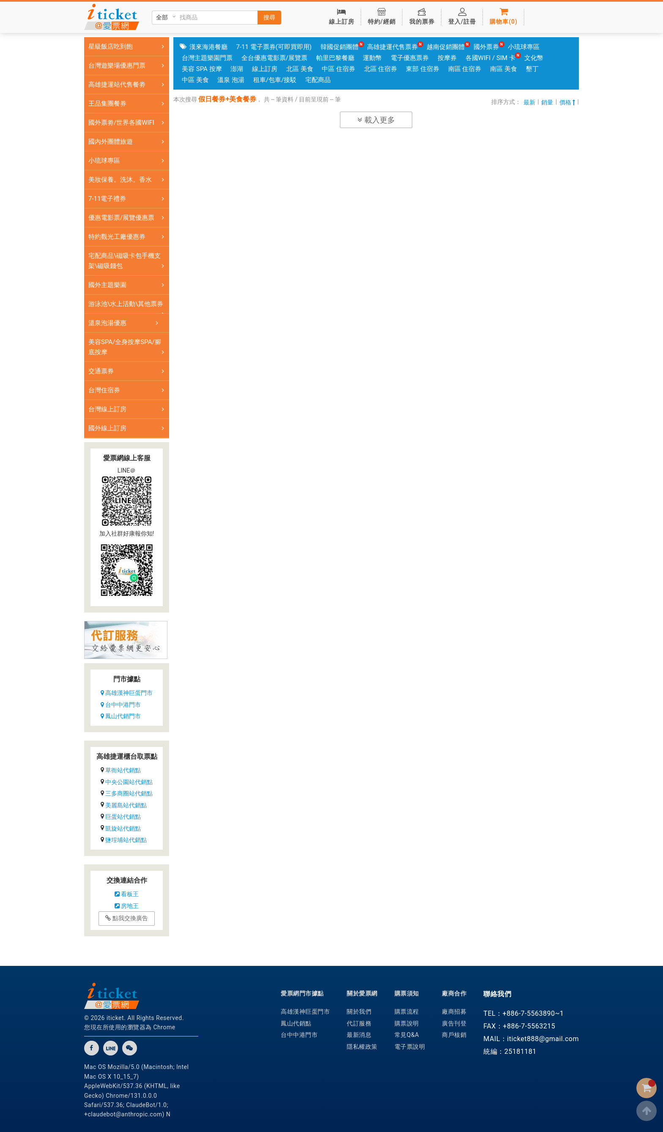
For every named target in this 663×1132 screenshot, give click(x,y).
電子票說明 (410, 1046)
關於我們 (359, 1011)
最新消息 (359, 1034)
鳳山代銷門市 (121, 716)
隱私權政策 (362, 1046)
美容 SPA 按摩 (202, 69)
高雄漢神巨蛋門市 (127, 692)
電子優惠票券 (410, 58)
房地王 (127, 905)
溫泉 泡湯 (230, 80)
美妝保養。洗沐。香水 (128, 179)
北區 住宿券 (380, 69)
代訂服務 (359, 1023)
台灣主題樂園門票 (207, 58)
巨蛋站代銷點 (123, 816)
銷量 (547, 102)
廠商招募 (454, 1011)
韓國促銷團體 (340, 47)
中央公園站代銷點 (129, 782)
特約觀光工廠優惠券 (128, 237)
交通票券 (128, 371)
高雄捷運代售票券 (392, 47)
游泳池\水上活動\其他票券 (128, 307)
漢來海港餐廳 (208, 47)
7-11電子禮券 (128, 198)
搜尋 (269, 17)
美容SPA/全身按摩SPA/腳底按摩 (128, 347)
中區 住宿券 (338, 69)
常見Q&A (407, 1034)
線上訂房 (264, 69)
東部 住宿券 (422, 69)
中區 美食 (195, 80)
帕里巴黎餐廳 (335, 58)
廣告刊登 (454, 1023)
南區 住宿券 (465, 69)
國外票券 (486, 47)
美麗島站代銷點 (126, 805)
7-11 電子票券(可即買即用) (274, 47)
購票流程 (407, 1011)
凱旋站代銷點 (123, 828)
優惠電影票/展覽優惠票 (128, 217)
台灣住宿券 (128, 390)
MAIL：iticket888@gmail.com (531, 1039)
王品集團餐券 (128, 103)
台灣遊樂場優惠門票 (128, 65)
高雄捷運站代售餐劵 (128, 84)
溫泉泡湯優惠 (125, 323)
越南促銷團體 (446, 47)
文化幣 (533, 58)
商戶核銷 (454, 1034)
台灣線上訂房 (128, 409)
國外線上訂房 (128, 428)
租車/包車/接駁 (274, 80)
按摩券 (447, 58)
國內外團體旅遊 (128, 141)
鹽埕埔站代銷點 (126, 840)
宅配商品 (318, 80)
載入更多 (376, 119)
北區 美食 (299, 69)
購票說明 (407, 1023)
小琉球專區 (128, 160)
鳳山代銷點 (296, 1023)
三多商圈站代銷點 (129, 793)
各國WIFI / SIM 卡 (490, 58)
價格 (567, 102)
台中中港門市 (121, 704)
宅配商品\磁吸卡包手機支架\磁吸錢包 (128, 261)
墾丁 (532, 69)
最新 (529, 102)
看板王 (127, 894)
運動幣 (372, 58)
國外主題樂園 (128, 285)
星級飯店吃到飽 (128, 46)
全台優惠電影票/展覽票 (274, 58)
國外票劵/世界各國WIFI (128, 122)
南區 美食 (503, 69)
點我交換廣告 (126, 918)
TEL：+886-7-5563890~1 (523, 1013)
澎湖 (236, 69)
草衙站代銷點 (123, 770)
